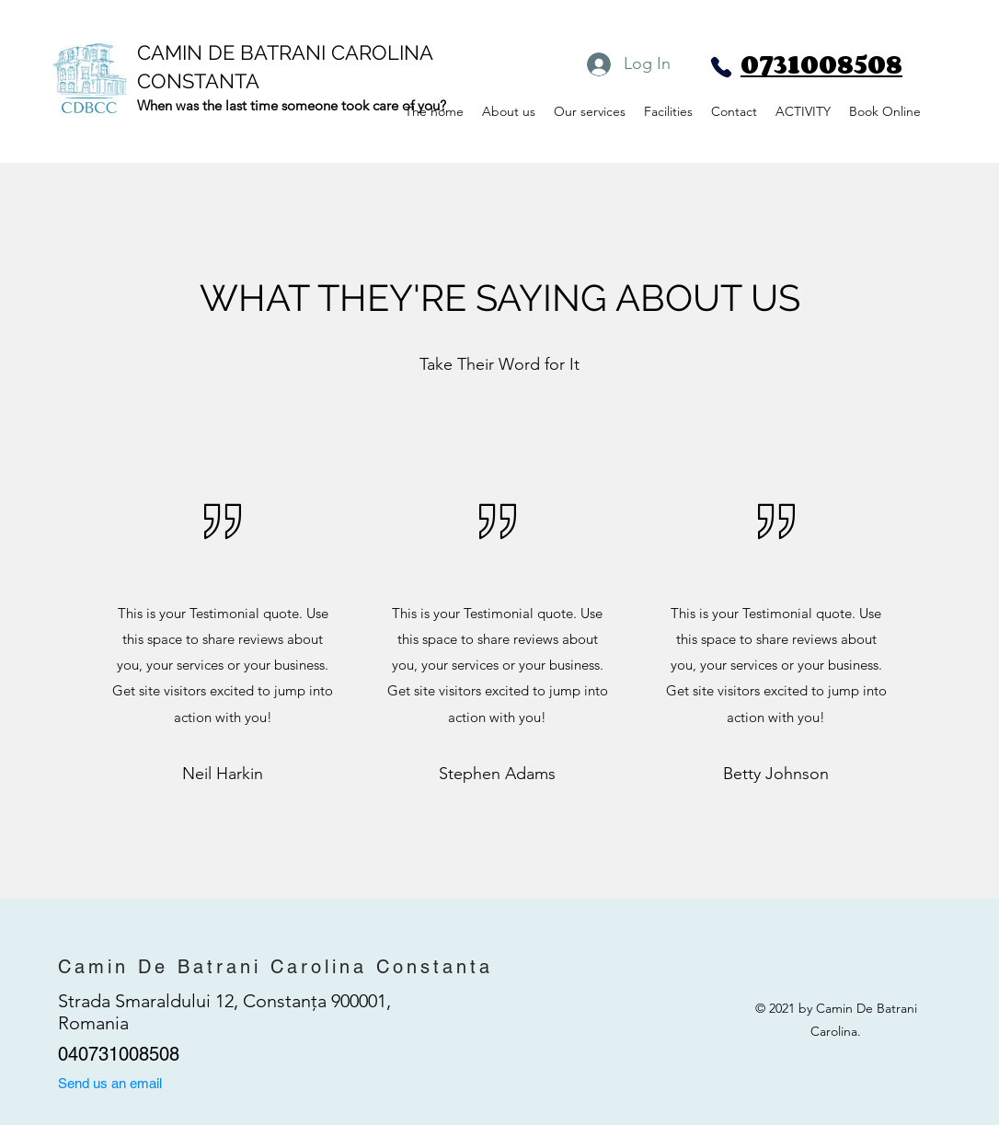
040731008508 (118, 1054)
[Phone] (721, 67)
